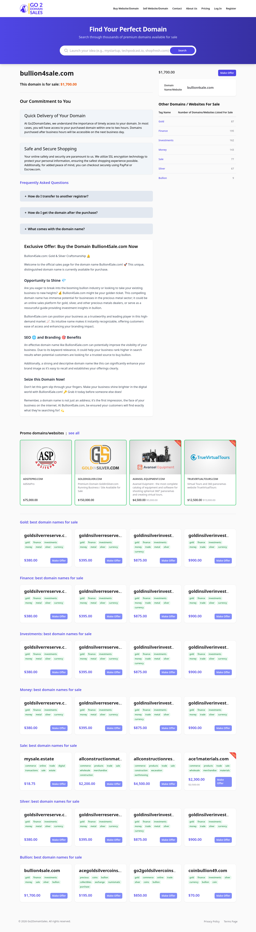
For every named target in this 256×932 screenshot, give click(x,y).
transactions (31, 770)
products (98, 765)
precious (84, 877)
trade (148, 547)
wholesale (85, 770)
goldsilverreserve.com (47, 535)
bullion (56, 882)
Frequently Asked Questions (44, 182)
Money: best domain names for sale (50, 689)
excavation (156, 770)
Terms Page (231, 921)
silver (48, 547)
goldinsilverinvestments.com (164, 535)
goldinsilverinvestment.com (218, 535)
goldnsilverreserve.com (104, 535)
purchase (84, 886)
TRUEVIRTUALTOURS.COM (202, 479)
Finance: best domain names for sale (51, 578)
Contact (177, 8)
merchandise (100, 770)
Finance (163, 131)
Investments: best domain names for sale (56, 633)
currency (58, 547)
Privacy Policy (212, 921)
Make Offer (227, 73)
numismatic (114, 882)
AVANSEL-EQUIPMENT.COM (149, 479)
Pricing (205, 8)
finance (37, 542)
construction (86, 775)
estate (52, 770)
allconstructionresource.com (164, 759)
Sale (161, 159)
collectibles (85, 882)
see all (73, 433)
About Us (191, 8)
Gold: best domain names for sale (49, 522)
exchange (100, 882)
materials (225, 770)
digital (61, 765)
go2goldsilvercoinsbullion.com (166, 870)
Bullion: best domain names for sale (51, 857)
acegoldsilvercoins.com (103, 870)
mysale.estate (39, 759)
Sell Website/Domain (155, 8)
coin (215, 882)
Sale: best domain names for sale (48, 745)
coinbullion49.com (207, 870)
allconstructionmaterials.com (110, 759)
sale (43, 770)
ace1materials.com (208, 759)
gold (27, 542)
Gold (161, 121)
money (28, 547)
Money (163, 149)
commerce (30, 765)
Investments (166, 140)
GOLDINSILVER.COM (90, 479)
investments (50, 542)
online (42, 765)
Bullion (163, 178)
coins (95, 877)
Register (231, 8)
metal (39, 547)
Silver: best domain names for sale (49, 801)
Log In (218, 8)
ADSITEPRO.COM (33, 479)
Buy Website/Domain (126, 8)
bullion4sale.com (47, 73)
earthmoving (141, 775)
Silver (162, 168)
